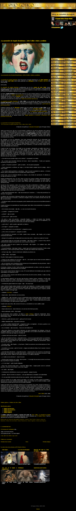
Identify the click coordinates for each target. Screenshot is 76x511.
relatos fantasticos (22, 420)
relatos (38, 419)
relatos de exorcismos (11, 420)
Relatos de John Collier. (15, 402)
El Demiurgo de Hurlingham (7, 429)
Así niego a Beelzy (38, 108)
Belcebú (9, 306)
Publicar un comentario (6, 439)
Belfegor (31, 314)
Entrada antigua (46, 441)
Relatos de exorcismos (17, 95)
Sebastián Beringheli (34, 126)
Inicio (27, 441)
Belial (27, 314)
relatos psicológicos (41, 420)
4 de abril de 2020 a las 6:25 (9, 435)
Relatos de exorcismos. (9, 409)
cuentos (27, 419)
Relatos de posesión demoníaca (29, 98)
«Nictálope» (21, 467)
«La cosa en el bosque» (24, 449)
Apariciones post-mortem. (40, 467)
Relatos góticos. (5, 402)
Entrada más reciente (6, 441)
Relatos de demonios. (9, 408)
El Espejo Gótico (41, 416)
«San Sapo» (5, 449)
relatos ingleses (31, 420)
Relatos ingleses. (8, 412)
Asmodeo (9, 292)
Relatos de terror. (8, 411)
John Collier (33, 419)
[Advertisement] (14, 25)
